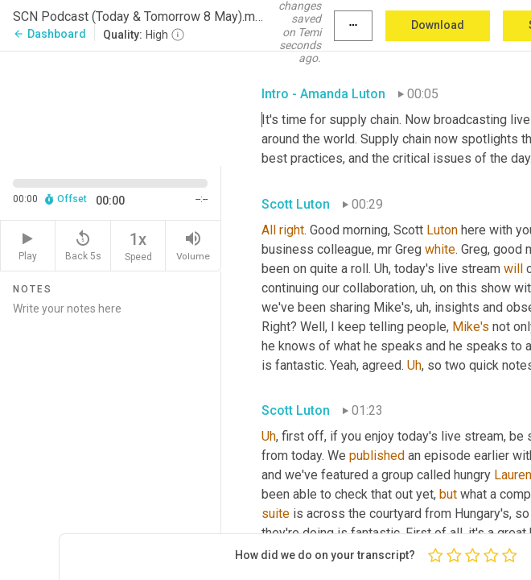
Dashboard (49, 33)
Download (437, 25)
